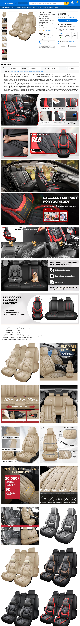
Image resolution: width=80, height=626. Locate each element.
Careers (51, 7)
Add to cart (68, 20)
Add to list (62, 46)
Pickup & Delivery (37, 7)
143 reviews (49, 30)
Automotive (7, 10)
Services (13, 7)
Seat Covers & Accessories (24, 10)
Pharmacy (45, 7)
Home (2, 10)
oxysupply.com (42, 43)
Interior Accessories (14, 10)
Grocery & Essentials (26, 7)
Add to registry (72, 46)
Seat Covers (40, 71)
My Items (57, 7)
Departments (6, 7)
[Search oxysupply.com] (47, 3)
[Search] (66, 3)
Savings (19, 7)
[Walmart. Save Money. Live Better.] (8, 3)
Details (69, 43)
